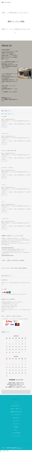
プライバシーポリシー (16, 414)
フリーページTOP (16, 435)
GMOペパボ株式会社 (24, 444)
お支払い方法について (16, 405)
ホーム (16, 402)
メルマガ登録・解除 (16, 432)
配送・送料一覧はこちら (7, 113)
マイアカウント (16, 423)
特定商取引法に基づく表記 (16, 411)
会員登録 (16, 426)
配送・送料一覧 (4, 450)
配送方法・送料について (16, 408)
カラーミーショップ (5, 444)
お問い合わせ (16, 417)
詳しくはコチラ (4, 127)
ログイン (16, 429)
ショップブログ (16, 420)
